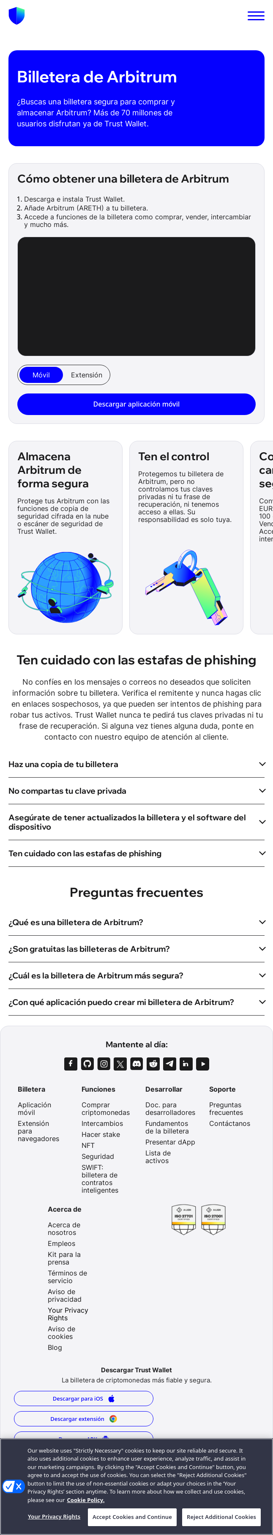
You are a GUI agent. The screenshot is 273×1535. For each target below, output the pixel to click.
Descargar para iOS (84, 1399)
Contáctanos (229, 1123)
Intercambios (102, 1123)
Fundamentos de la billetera (167, 1127)
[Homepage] (16, 16)
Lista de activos (158, 1156)
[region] (136, 1486)
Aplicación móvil (34, 1108)
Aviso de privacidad (65, 1295)
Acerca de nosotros (64, 1228)
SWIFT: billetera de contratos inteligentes (100, 1179)
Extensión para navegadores (38, 1131)
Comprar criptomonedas (106, 1108)
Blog (55, 1347)
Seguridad (98, 1156)
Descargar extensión (83, 1419)
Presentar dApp (170, 1142)
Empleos (61, 1243)
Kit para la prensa (64, 1258)
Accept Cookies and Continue (132, 1517)
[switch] (256, 15)
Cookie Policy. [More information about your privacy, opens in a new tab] (85, 1500)
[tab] (41, 375)
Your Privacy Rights (68, 1314)
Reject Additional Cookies (221, 1517)
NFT (88, 1145)
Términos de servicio (67, 1276)
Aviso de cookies (61, 1332)
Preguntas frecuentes (226, 1108)
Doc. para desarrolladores (170, 1108)
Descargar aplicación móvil (136, 404)
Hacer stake (101, 1134)
